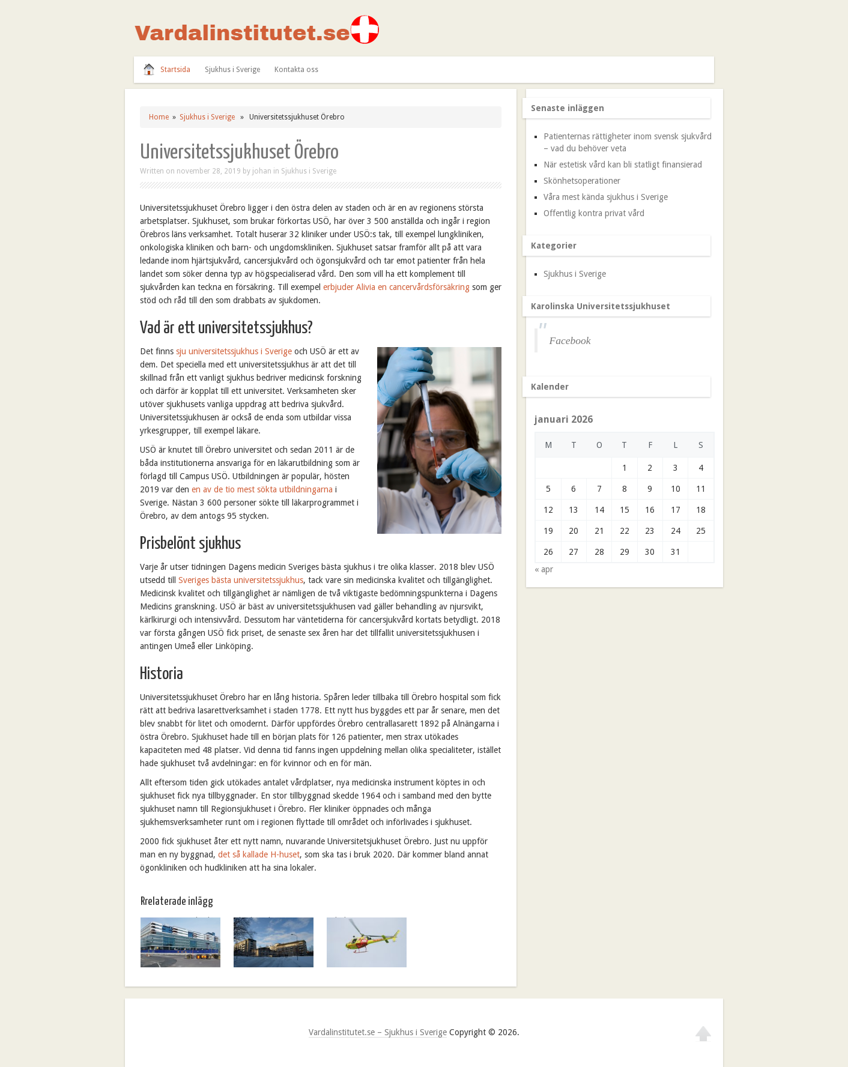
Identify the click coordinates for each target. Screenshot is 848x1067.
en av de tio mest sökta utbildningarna (262, 489)
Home (159, 117)
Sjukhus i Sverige (232, 69)
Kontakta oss (296, 69)
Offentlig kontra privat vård (594, 213)
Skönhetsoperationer (582, 181)
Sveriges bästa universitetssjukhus (240, 580)
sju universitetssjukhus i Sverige (234, 351)
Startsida (175, 69)
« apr (544, 569)
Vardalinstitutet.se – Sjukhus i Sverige (378, 1032)
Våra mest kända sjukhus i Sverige (606, 197)
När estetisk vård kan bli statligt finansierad (623, 164)
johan (261, 171)
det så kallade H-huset (259, 854)
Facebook (570, 340)
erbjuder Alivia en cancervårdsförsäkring (396, 287)
